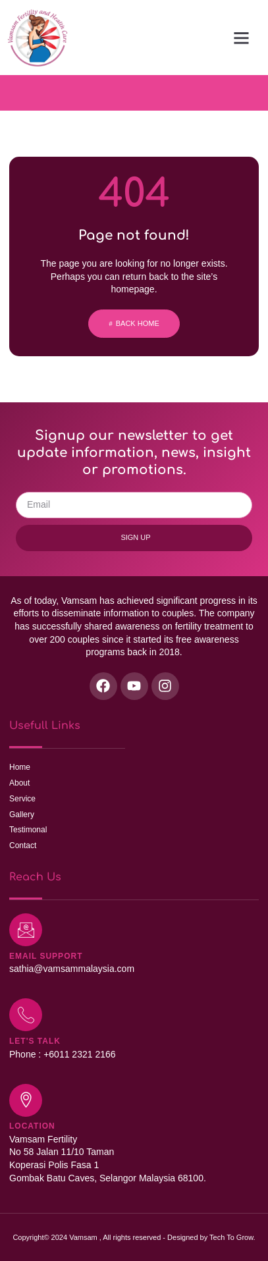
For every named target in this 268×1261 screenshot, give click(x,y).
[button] (241, 37)
